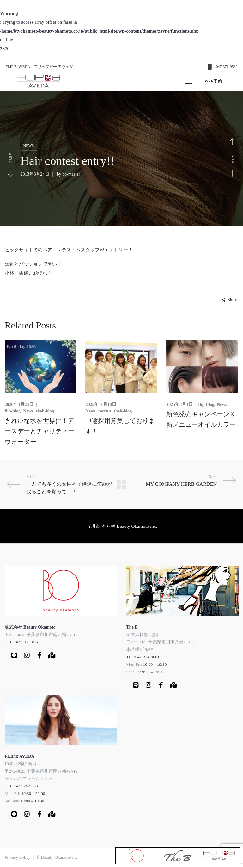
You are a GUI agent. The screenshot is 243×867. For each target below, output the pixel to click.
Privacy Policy (18, 857)
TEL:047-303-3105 (21, 642)
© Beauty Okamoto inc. (57, 857)
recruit (104, 411)
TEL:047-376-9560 (21, 786)
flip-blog (13, 411)
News (28, 145)
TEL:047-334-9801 (143, 656)
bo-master (71, 174)
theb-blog (45, 411)
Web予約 (213, 81)
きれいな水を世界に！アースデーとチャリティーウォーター (39, 431)
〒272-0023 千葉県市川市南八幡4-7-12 (41, 634)
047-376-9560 (227, 66)
